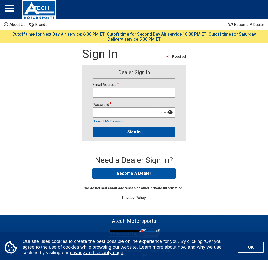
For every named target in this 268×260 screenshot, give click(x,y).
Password (134, 110)
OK (251, 247)
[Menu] (9, 9)
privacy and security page (96, 252)
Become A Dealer (246, 24)
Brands (38, 24)
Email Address (134, 90)
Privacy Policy (134, 197)
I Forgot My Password (109, 121)
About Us (14, 24)
